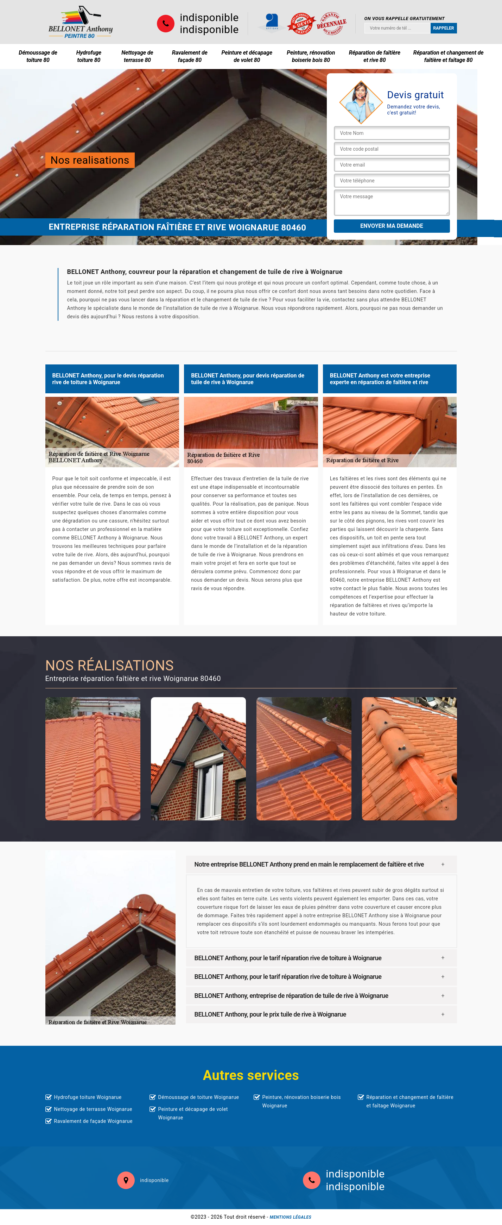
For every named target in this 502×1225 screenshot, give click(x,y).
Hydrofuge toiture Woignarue (88, 1097)
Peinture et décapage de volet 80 (247, 56)
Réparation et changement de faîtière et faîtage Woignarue (410, 1101)
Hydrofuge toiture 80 (88, 56)
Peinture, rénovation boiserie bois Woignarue (301, 1101)
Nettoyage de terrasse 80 (137, 56)
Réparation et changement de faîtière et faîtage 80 (448, 56)
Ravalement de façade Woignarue (93, 1121)
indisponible (209, 17)
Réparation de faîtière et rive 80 (374, 56)
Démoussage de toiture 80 (38, 56)
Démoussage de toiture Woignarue (198, 1097)
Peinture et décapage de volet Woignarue (193, 1113)
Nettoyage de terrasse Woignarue (93, 1109)
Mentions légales (290, 1217)
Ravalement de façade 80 (190, 56)
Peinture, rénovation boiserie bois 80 (311, 56)
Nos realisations (90, 160)
